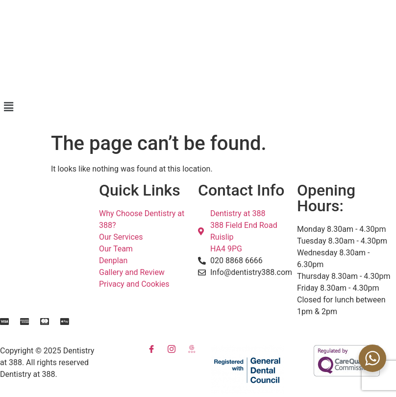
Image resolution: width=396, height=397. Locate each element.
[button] (198, 107)
